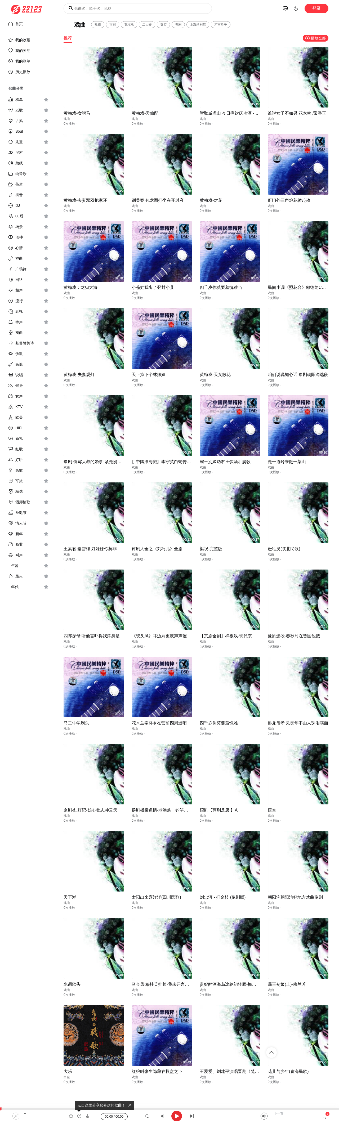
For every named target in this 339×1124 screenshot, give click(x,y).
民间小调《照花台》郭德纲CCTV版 (301, 287)
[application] (169, 1116)
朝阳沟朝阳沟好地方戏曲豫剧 (295, 897)
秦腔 (163, 24)
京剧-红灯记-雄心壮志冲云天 (90, 810)
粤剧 (178, 24)
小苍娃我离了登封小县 (153, 287)
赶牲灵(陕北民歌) (284, 549)
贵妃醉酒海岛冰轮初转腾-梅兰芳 (230, 984)
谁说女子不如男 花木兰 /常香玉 (297, 113)
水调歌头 (72, 984)
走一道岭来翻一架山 (287, 461)
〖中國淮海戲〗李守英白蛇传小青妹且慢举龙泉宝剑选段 (185, 461)
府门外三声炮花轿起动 (289, 200)
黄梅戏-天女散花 (215, 374)
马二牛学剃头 (76, 723)
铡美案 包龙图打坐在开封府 (158, 200)
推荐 (68, 38)
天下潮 (70, 897)
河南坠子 (220, 24)
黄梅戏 (129, 24)
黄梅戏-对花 (211, 200)
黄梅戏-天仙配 (145, 113)
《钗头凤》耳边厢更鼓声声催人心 (163, 636)
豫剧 (98, 24)
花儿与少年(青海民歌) (288, 1071)
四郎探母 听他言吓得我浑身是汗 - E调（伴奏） (108, 636)
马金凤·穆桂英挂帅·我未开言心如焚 (165, 984)
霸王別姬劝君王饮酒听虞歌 (225, 461)
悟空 (272, 810)
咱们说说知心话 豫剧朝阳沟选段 (298, 374)
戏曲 (67, 119)
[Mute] (264, 1116)
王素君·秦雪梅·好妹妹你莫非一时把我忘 (101, 549)
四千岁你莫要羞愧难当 (221, 287)
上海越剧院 (198, 24)
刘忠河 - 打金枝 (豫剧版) (223, 897)
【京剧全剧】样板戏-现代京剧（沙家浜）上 (241, 636)
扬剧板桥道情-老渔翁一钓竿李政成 (164, 810)
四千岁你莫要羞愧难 (219, 723)
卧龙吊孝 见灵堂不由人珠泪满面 (298, 723)
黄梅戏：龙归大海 (80, 287)
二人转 (147, 24)
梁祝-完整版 (211, 549)
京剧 (112, 24)
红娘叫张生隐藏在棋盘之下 (157, 1071)
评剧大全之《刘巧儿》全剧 (157, 549)
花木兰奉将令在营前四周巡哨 (159, 723)
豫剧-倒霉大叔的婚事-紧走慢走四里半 (99, 461)
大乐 (68, 1071)
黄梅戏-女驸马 (77, 113)
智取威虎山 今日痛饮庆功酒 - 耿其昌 (234, 113)
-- (25, 1113)
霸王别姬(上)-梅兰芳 (287, 984)
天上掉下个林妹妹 (149, 374)
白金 (67, 1077)
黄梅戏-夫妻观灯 (79, 374)
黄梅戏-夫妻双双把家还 (85, 200)
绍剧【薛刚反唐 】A (219, 810)
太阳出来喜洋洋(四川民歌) (156, 897)
